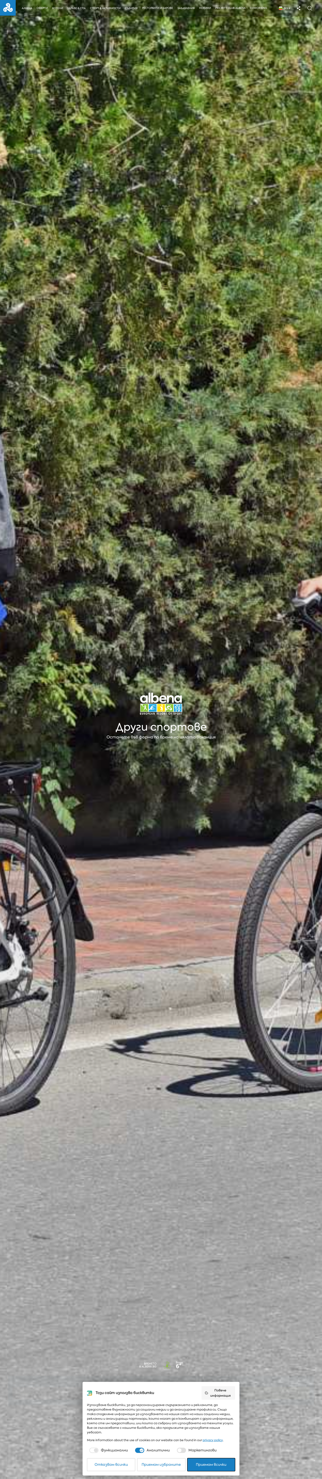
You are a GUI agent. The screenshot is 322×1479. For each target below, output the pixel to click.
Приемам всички (211, 1464)
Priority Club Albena (231, 8)
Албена (27, 8)
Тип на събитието (26, 1384)
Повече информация (218, 1393)
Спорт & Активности (105, 8)
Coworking (259, 8)
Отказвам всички (111, 1464)
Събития (131, 8)
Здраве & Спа (76, 8)
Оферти (42, 8)
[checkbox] (108, 1450)
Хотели (57, 8)
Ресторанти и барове (158, 8)
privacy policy (213, 1440)
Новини (206, 8)
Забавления (187, 8)
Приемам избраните (161, 1464)
